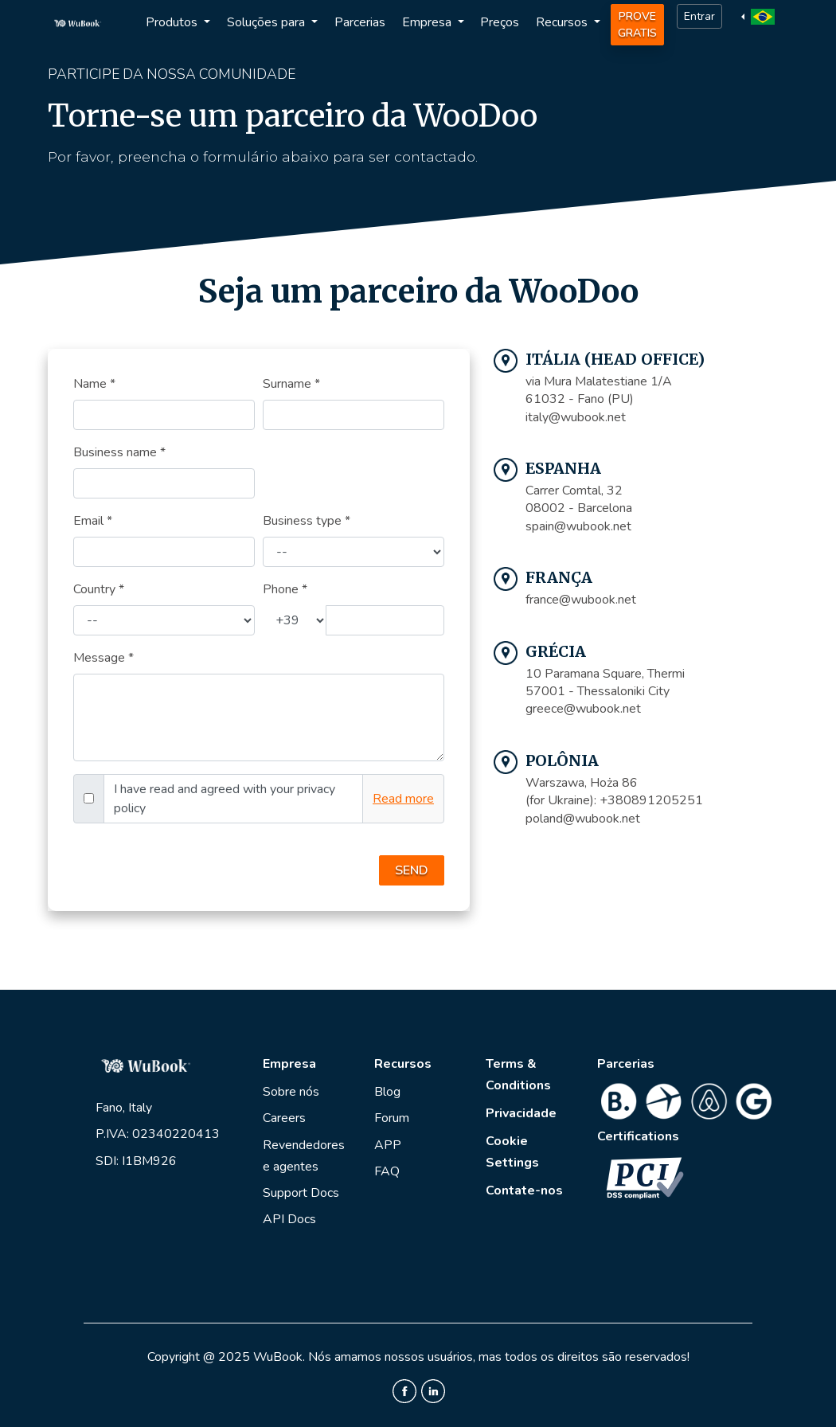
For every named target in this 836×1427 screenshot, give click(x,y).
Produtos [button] (173, 22)
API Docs (289, 1219)
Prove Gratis (637, 25)
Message (103, 658)
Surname (291, 384)
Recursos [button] (563, 22)
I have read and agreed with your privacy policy (224, 798)
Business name (119, 452)
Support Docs (301, 1193)
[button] (760, 16)
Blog (387, 1092)
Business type (306, 521)
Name (94, 384)
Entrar (699, 16)
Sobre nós (291, 1092)
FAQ (387, 1171)
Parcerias (359, 22)
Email (92, 521)
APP (387, 1145)
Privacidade (521, 1113)
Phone (285, 589)
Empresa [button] (428, 22)
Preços (499, 22)
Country (98, 589)
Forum (391, 1118)
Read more (403, 798)
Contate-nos (524, 1190)
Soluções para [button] (267, 22)
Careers (284, 1118)
